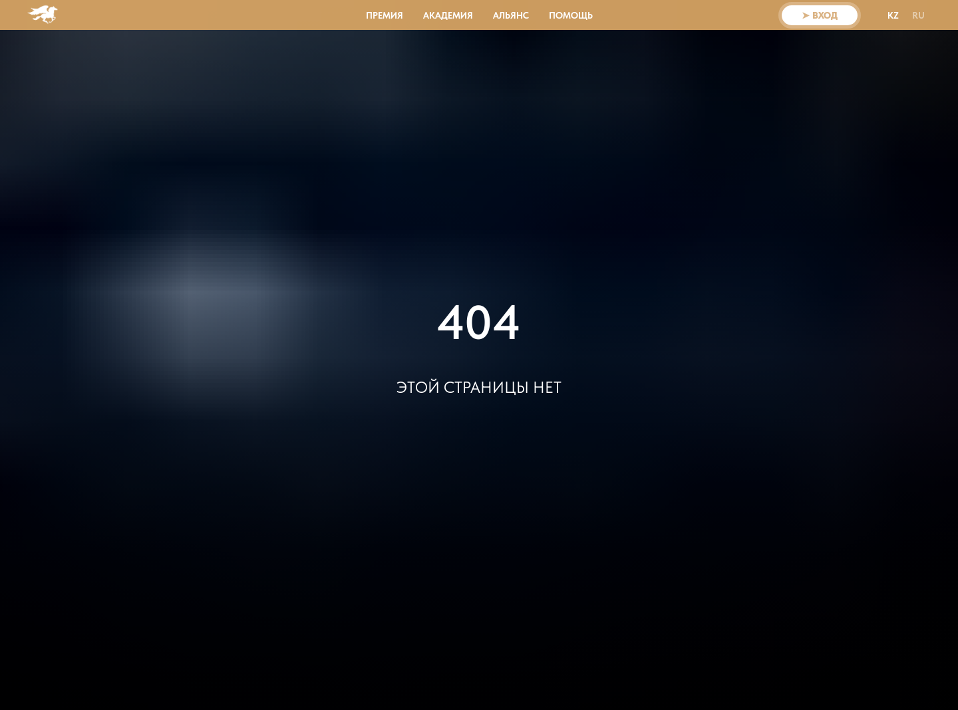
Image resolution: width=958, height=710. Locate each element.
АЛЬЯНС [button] (511, 15)
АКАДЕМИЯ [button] (448, 15)
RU (918, 15)
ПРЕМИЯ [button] (384, 15)
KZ (893, 15)
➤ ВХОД (820, 15)
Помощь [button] (571, 15)
